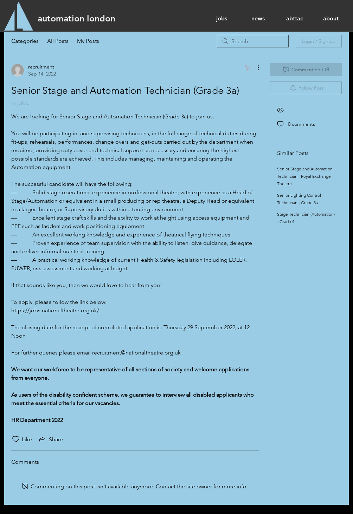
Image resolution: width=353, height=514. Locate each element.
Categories (25, 41)
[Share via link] (50, 439)
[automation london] (76, 18)
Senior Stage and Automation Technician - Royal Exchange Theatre (305, 176)
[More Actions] (254, 67)
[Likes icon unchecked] (15, 439)
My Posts (88, 41)
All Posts (58, 41)
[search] (253, 41)
